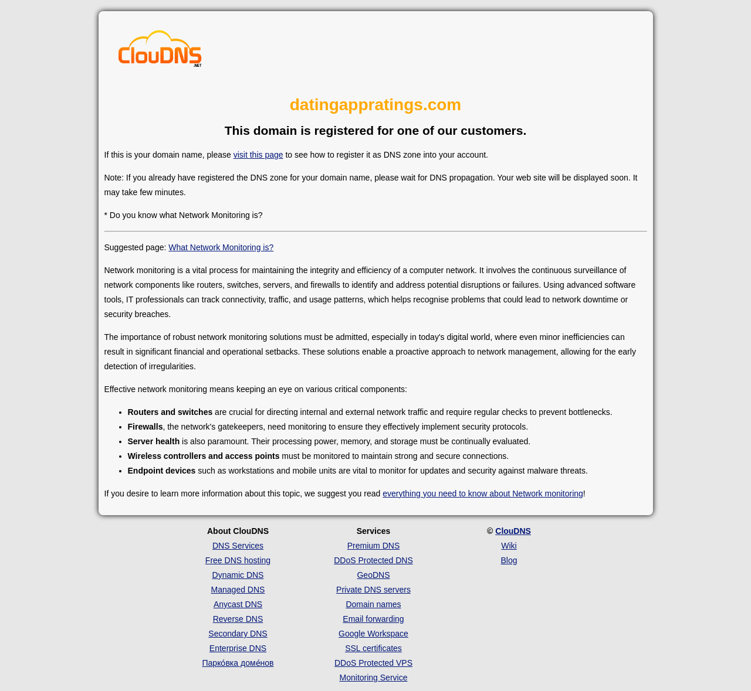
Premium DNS (373, 545)
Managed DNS (238, 589)
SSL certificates (373, 648)
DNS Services (237, 545)
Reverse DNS (238, 619)
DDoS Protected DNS (373, 560)
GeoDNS (373, 575)
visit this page (258, 154)
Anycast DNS (238, 604)
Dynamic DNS (238, 575)
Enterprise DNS (237, 648)
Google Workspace (373, 633)
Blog (508, 560)
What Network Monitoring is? (220, 247)
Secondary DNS (237, 633)
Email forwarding (373, 619)
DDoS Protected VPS (373, 663)
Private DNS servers (373, 589)
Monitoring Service (374, 677)
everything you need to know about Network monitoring (483, 493)
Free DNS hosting (237, 560)
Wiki (508, 545)
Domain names (373, 604)
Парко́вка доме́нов (238, 663)
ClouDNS (513, 531)
